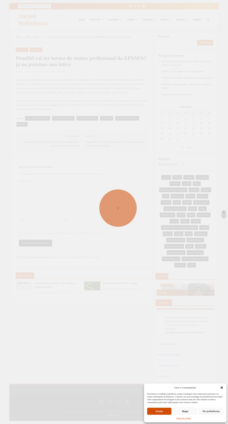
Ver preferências (211, 411)
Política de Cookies (183, 418)
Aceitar (159, 411)
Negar (185, 411)
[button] (221, 387)
